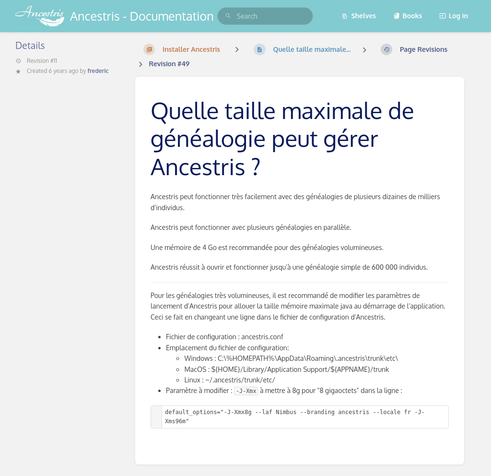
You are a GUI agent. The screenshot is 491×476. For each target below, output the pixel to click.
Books (407, 16)
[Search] (228, 16)
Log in (453, 16)
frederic (98, 70)
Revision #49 (169, 64)
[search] (265, 16)
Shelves (358, 16)
